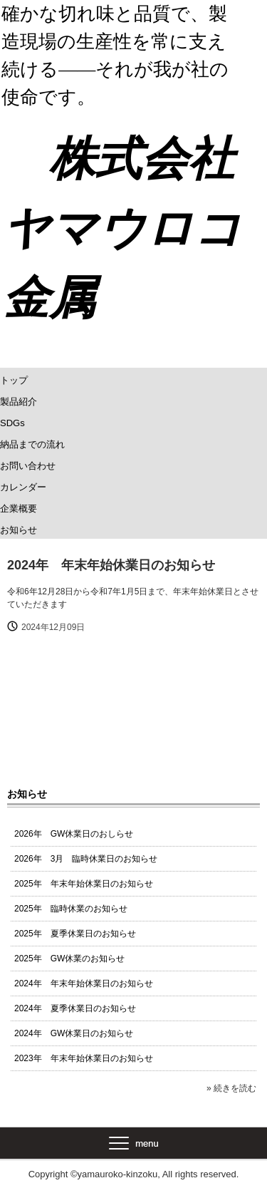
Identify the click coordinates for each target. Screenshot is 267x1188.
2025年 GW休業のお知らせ (69, 959)
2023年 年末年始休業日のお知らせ (83, 1058)
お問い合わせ (28, 465)
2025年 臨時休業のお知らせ (70, 909)
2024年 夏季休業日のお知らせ (75, 1008)
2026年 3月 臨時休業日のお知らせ (85, 859)
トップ (14, 380)
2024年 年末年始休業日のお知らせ (83, 983)
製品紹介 (18, 401)
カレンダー (23, 487)
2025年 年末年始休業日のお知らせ (83, 884)
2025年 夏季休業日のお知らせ (75, 934)
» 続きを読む (231, 1088)
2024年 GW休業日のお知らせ (73, 1033)
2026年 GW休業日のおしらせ (73, 834)
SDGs (12, 423)
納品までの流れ (32, 444)
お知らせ (18, 530)
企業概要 (18, 508)
